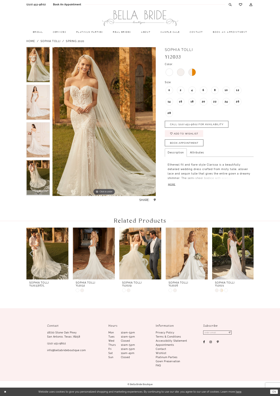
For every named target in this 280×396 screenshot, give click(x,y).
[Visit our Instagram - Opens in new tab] (210, 342)
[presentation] (47, 253)
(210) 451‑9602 (56, 343)
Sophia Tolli (51, 41)
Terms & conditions (168, 336)
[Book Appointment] (67, 4)
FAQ (158, 365)
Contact (161, 349)
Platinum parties (166, 357)
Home (30, 41)
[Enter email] (218, 333)
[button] (251, 4)
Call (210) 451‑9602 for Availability (198, 124)
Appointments (165, 344)
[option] (38, 66)
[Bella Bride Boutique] (140, 18)
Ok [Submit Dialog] (274, 391)
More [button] (172, 185)
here (238, 391)
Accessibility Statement (171, 340)
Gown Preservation (168, 361)
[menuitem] (36, 4)
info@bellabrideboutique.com (66, 350)
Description (176, 153)
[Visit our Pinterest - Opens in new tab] (218, 342)
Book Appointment (185, 143)
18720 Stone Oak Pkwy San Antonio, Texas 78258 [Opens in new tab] (63, 334)
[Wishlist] (240, 4)
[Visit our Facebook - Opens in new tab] (204, 342)
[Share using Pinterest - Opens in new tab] (155, 200)
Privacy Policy (165, 332)
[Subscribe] (230, 333)
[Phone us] (36, 4)
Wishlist (161, 353)
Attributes (197, 153)
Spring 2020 (75, 41)
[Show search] (230, 4)
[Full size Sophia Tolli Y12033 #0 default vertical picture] (104, 121)
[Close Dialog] (5, 392)
